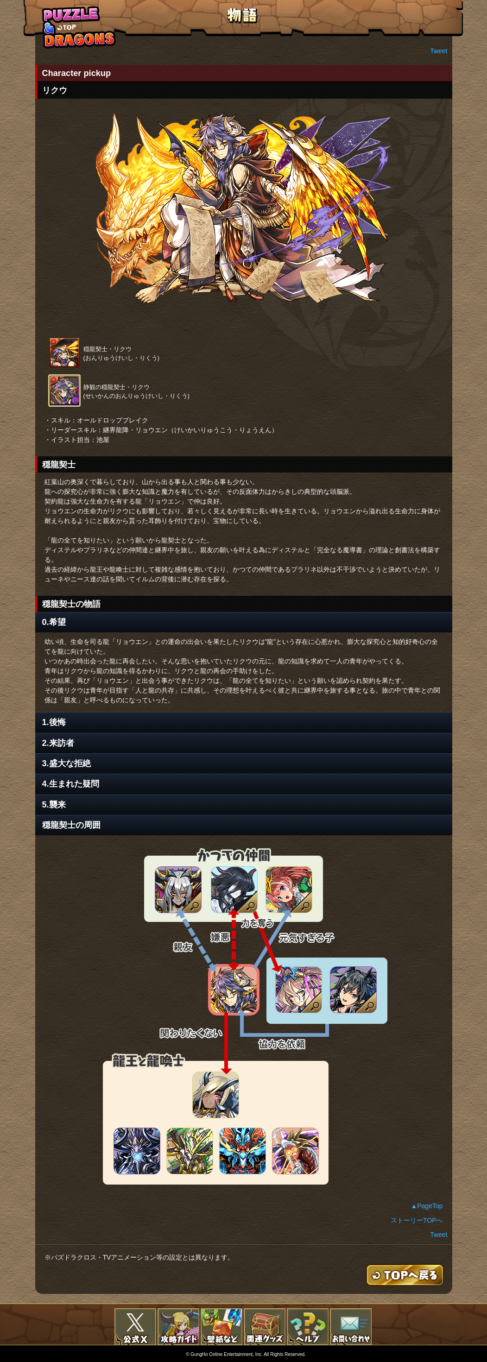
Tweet (438, 51)
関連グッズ (264, 1326)
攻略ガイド (178, 1326)
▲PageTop (427, 1206)
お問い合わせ (351, 1326)
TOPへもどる (79, 27)
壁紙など (221, 1326)
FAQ (308, 1326)
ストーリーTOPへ (417, 1220)
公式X (135, 1326)
